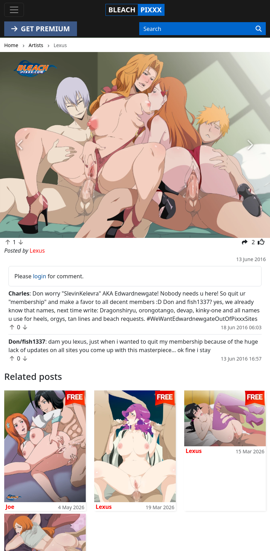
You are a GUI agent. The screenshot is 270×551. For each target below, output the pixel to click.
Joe (10, 507)
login (39, 276)
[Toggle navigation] (14, 10)
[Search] (258, 28)
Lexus (104, 507)
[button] (20, 145)
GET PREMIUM (40, 28)
